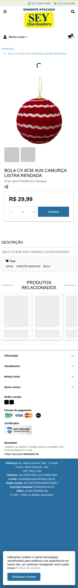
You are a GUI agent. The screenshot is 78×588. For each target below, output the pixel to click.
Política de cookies (28, 568)
